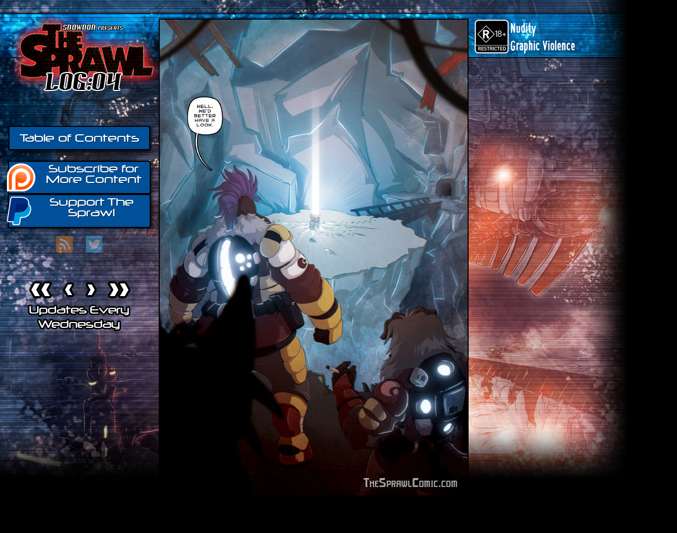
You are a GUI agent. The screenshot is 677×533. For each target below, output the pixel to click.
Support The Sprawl (71, 210)
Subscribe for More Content (75, 176)
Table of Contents (79, 138)
